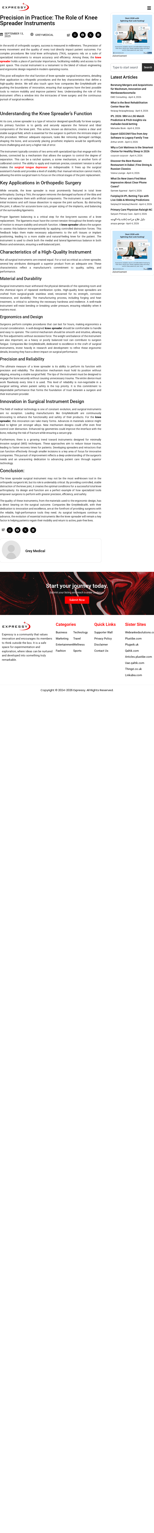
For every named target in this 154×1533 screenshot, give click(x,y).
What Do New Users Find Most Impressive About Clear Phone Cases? (129, 182)
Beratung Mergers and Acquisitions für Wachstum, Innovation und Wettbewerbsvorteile (132, 88)
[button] (149, 8)
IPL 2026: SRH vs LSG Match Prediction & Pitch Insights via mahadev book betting (128, 120)
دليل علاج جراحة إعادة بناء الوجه (128, 219)
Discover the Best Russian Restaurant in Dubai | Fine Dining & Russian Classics (131, 164)
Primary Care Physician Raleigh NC (131, 209)
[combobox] (126, 67)
